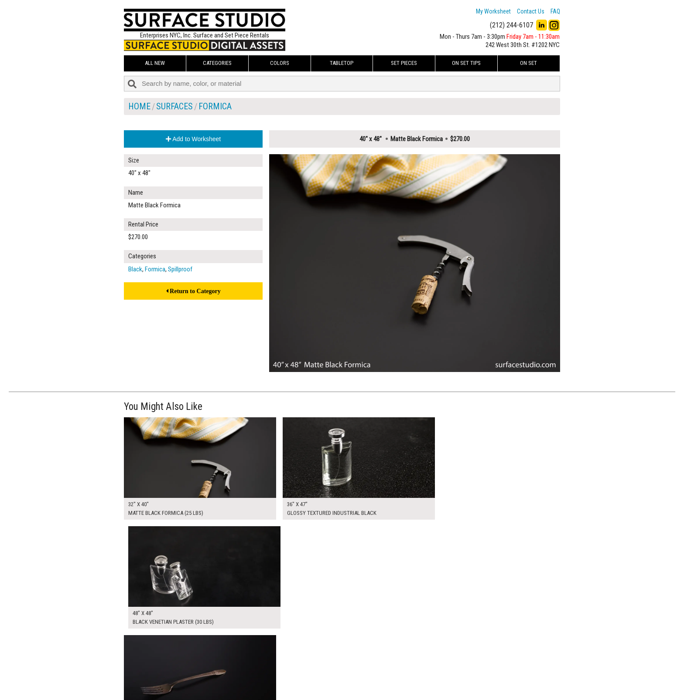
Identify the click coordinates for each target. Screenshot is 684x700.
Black (135, 269)
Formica (215, 106)
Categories (217, 63)
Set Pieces (404, 63)
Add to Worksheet (193, 138)
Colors (279, 63)
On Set (528, 63)
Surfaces (174, 106)
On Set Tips (466, 63)
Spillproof (180, 269)
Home (139, 106)
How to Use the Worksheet (309, 656)
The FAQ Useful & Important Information (325, 675)
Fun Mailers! (290, 685)
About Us (287, 666)
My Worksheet (493, 11)
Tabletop (341, 63)
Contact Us (530, 11)
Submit (435, 675)
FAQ (555, 11)
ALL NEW (155, 63)
